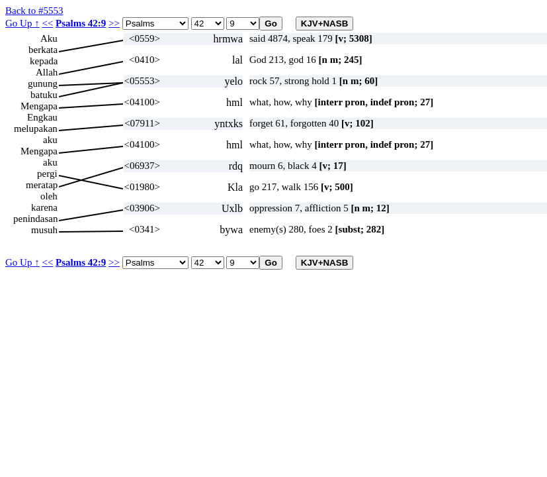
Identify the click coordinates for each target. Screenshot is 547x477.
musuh (44, 230)
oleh (49, 196)
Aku (49, 38)
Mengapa (39, 106)
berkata (43, 49)
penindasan (35, 218)
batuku (44, 94)
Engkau (42, 117)
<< (47, 23)
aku (50, 139)
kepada (44, 61)
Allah (47, 72)
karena (44, 207)
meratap (42, 185)
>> (114, 23)
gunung (43, 83)
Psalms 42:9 (81, 23)
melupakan (36, 128)
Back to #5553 (34, 10)
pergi (47, 173)
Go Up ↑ (22, 23)
